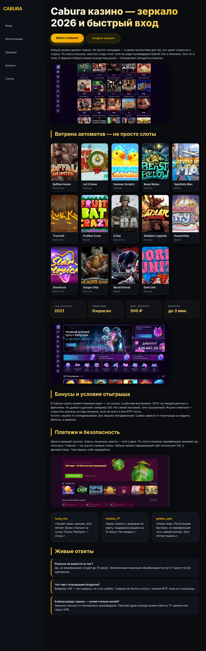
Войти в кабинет (67, 38)
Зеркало (11, 52)
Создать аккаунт (103, 38)
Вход (8, 25)
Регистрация (14, 39)
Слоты (9, 78)
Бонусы (10, 65)
